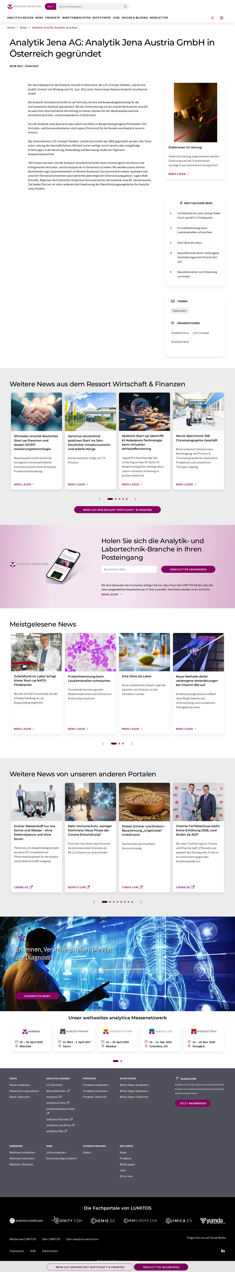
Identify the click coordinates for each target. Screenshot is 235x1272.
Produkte (125, 1158)
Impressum (17, 1251)
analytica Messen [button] (20, 17)
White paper (127, 1164)
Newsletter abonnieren (188, 569)
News (123, 1152)
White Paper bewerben (134, 1091)
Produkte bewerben (95, 1091)
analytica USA (56, 1131)
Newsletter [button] (159, 17)
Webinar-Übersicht (21, 1164)
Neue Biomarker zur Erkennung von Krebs (197, 274)
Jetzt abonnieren (192, 1103)
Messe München (58, 1091)
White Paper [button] (102, 17)
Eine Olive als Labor (189, 242)
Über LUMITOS (51, 1239)
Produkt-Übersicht (95, 1097)
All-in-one (126, 1176)
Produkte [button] (52, 17)
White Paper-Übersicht (134, 1097)
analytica (54, 1097)
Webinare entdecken (22, 1152)
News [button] (39, 17)
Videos (87, 1152)
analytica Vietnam (59, 1119)
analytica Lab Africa (60, 1125)
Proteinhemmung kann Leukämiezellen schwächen (194, 230)
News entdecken (20, 1085)
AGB (33, 1251)
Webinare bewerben (22, 1158)
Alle (49, 6)
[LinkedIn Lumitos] (222, 1251)
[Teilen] (212, 18)
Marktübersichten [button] (76, 17)
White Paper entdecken (134, 1085)
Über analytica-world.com (82, 1239)
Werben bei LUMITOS (23, 1239)
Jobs (123, 1170)
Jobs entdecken (56, 1152)
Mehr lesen (112, 594)
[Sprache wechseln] (221, 18)
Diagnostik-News (37, 996)
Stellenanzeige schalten (61, 1158)
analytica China (58, 1103)
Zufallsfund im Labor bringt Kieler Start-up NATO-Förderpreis (199, 215)
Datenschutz (50, 1251)
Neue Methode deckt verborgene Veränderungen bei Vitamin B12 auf (198, 257)
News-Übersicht (20, 1097)
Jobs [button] (116, 17)
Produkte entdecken (96, 1085)
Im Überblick (54, 1085)
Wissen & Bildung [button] (135, 17)
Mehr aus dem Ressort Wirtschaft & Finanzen (117, 509)
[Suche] (125, 7)
